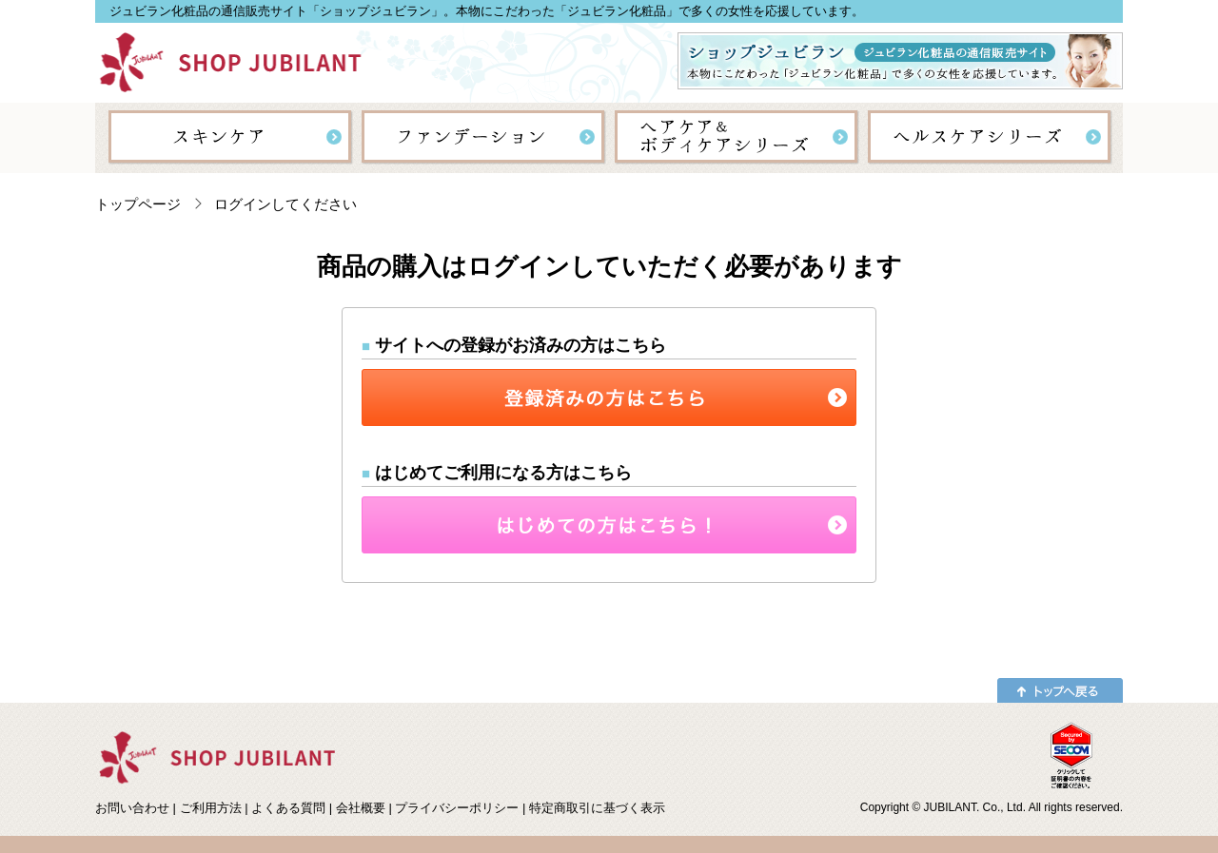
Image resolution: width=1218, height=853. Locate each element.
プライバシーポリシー (457, 808)
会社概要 (360, 808)
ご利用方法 (211, 808)
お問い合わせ (132, 808)
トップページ (138, 204)
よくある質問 (288, 808)
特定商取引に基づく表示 (597, 808)
